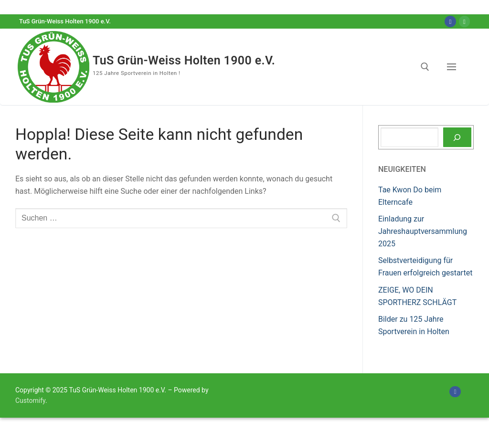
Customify (30, 400)
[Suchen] (457, 137)
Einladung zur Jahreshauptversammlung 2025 (422, 231)
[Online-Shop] (464, 21)
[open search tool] (425, 67)
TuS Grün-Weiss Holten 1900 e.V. (184, 60)
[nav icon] (453, 67)
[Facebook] (450, 21)
